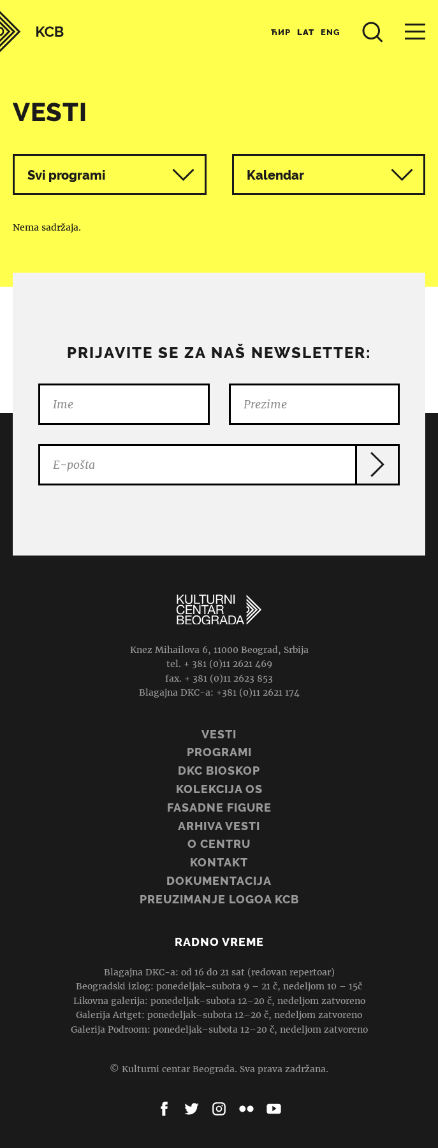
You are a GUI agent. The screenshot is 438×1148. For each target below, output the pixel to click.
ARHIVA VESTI (219, 826)
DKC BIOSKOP (219, 770)
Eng (330, 32)
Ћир (281, 32)
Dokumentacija (219, 880)
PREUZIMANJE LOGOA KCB (219, 899)
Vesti (219, 734)
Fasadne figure (219, 807)
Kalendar (330, 175)
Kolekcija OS (219, 789)
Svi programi (110, 175)
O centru (219, 843)
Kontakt (219, 862)
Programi (219, 752)
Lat (305, 32)
